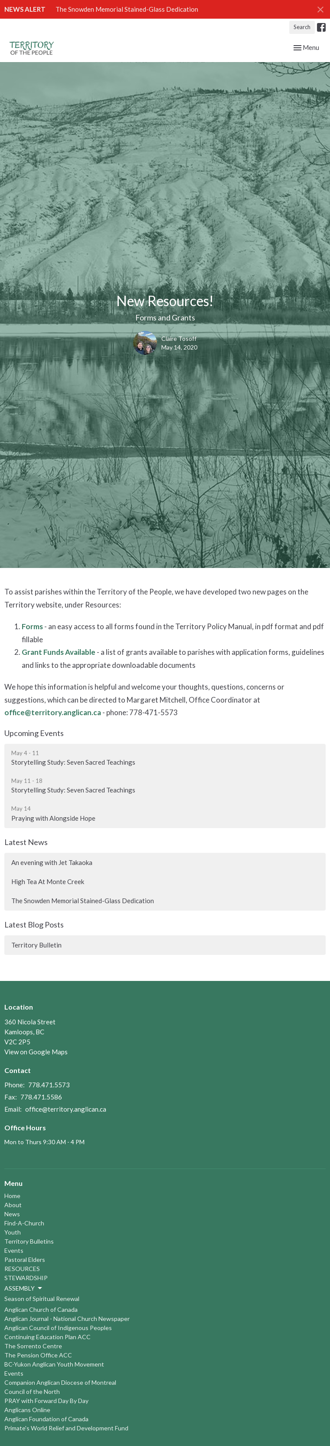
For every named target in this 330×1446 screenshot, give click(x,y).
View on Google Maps (36, 1052)
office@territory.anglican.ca (52, 712)
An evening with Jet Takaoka (51, 862)
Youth (12, 1232)
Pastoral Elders (24, 1259)
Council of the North (32, 1391)
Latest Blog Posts (34, 924)
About (13, 1204)
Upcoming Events (34, 733)
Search (302, 26)
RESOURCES (22, 1268)
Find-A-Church (24, 1223)
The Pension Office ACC (38, 1355)
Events (13, 1250)
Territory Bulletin (36, 945)
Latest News (26, 842)
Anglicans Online (27, 1409)
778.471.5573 (49, 1085)
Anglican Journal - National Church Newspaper (67, 1318)
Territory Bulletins (29, 1241)
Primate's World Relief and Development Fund (66, 1428)
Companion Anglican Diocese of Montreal (60, 1382)
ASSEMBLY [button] (23, 1288)
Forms (32, 626)
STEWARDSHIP (26, 1277)
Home (12, 1195)
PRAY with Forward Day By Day (46, 1400)
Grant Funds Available (58, 652)
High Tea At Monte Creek (47, 881)
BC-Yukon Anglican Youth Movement (54, 1364)
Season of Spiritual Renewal (41, 1298)
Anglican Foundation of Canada (46, 1419)
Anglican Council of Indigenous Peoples (58, 1327)
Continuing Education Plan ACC (47, 1336)
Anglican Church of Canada (41, 1309)
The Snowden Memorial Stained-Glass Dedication (127, 9)
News (12, 1214)
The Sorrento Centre (33, 1346)
